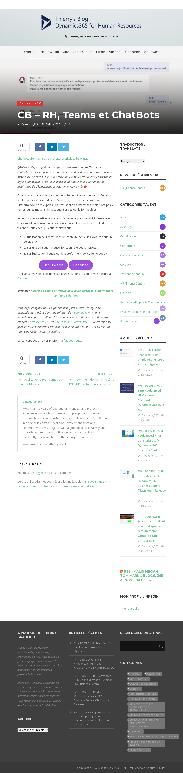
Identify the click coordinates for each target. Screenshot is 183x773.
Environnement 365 (30, 103)
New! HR (50, 52)
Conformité (127, 246)
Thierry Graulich (130, 608)
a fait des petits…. (72, 340)
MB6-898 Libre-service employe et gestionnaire (144, 723)
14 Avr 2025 (144, 460)
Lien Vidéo (80, 265)
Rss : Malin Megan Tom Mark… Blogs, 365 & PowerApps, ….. (141, 576)
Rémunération (129, 321)
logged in (41, 473)
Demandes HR (83, 312)
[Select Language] (132, 161)
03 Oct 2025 (144, 420)
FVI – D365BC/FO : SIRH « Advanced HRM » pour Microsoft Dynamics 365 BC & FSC (94, 663)
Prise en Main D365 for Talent (139, 312)
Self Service (37, 322)
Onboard (126, 293)
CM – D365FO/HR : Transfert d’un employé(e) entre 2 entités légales (93, 647)
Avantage (126, 227)
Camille (22, 278)
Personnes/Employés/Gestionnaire (142, 302)
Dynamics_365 (29, 124)
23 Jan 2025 (144, 506)
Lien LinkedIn (53, 265)
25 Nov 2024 (145, 551)
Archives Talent (77, 52)
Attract (124, 217)
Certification (128, 236)
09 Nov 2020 (53, 124)
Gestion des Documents (71, 322)
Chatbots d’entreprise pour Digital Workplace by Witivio (53, 158)
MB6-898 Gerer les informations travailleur (141, 707)
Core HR (125, 264)
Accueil (30, 52)
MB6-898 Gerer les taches (146, 715)
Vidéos (115, 52)
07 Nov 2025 (145, 374)
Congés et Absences (133, 255)
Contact (151, 52)
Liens (100, 52)
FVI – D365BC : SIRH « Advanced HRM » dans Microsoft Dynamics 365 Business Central (151, 440)
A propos (132, 52)
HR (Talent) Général (133, 188)
